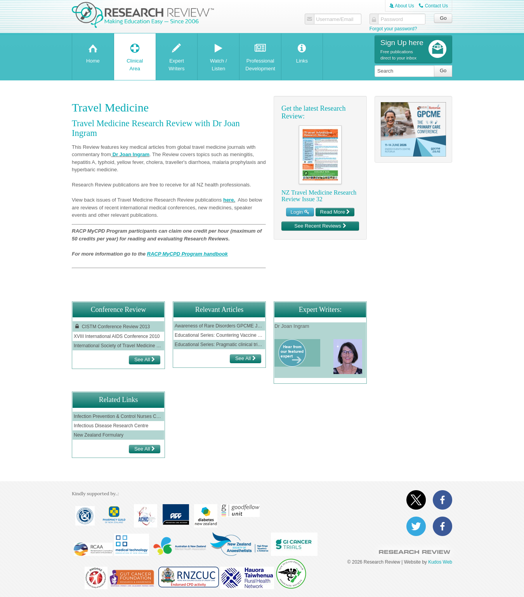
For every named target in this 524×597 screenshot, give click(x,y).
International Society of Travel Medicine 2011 (118, 345)
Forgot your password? (393, 28)
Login (300, 212)
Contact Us (433, 6)
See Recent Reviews (320, 226)
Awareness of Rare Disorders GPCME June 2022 (219, 326)
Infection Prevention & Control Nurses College (118, 416)
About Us (401, 6)
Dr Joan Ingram (130, 154)
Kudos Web (440, 562)
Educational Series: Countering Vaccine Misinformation (219, 335)
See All (144, 359)
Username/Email (334, 19)
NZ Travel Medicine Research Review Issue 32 (318, 196)
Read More (335, 212)
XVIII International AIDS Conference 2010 (117, 336)
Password (392, 19)
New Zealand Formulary (98, 435)
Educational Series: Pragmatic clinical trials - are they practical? (219, 344)
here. (229, 200)
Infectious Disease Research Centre (111, 425)
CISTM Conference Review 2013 (112, 326)
